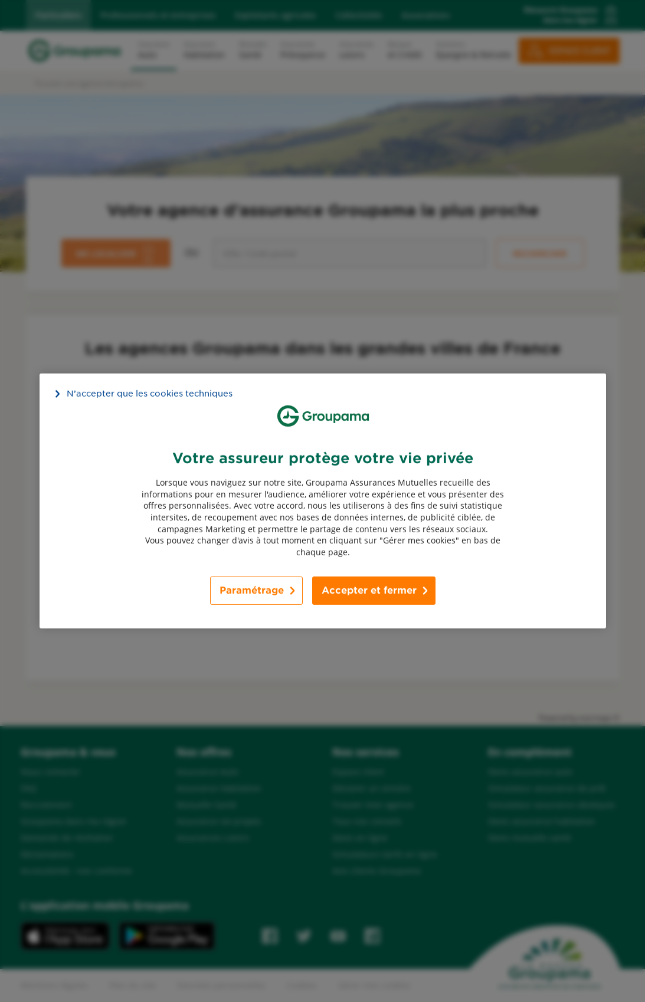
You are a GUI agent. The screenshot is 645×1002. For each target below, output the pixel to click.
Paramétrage (252, 590)
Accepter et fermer (369, 590)
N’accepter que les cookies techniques (150, 393)
